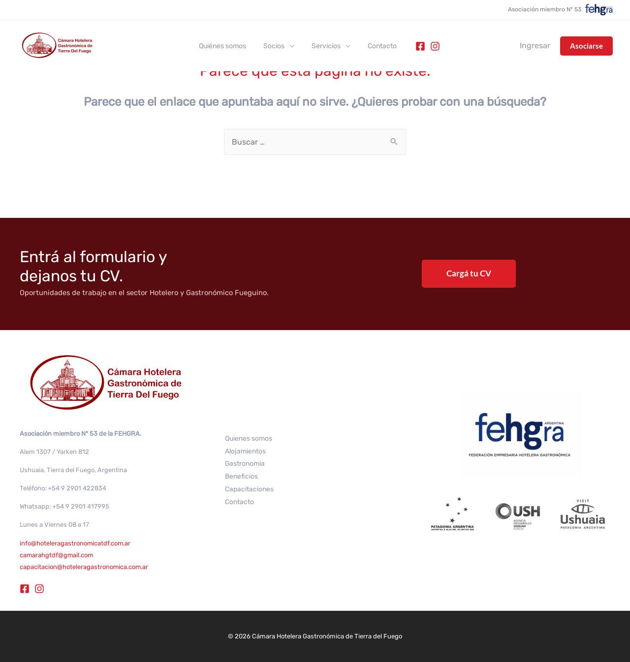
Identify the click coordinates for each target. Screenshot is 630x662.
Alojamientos (245, 451)
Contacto (377, 46)
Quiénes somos (228, 46)
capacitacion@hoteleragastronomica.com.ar (84, 567)
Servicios (324, 46)
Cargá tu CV (468, 273)
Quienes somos (248, 438)
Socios (275, 46)
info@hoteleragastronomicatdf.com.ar (75, 543)
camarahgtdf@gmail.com (57, 555)
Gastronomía (245, 463)
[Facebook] (413, 46)
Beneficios (241, 476)
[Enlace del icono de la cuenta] (535, 45)
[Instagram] (428, 46)
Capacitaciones (249, 489)
